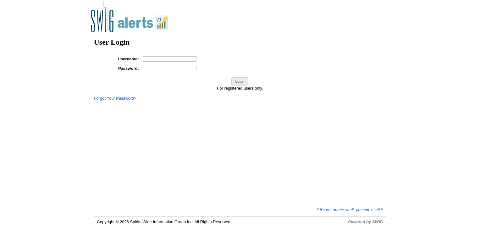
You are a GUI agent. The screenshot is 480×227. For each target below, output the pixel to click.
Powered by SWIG (365, 221)
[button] (239, 81)
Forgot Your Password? (115, 98)
